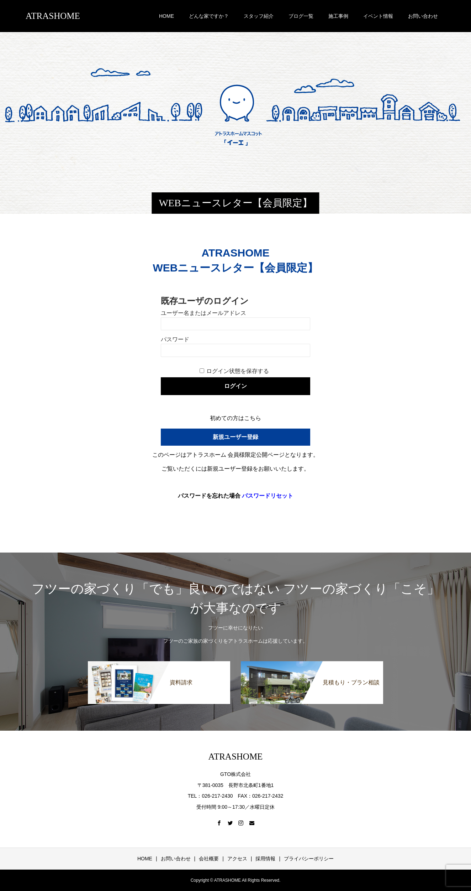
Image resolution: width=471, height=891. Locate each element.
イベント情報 (378, 16)
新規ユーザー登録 (235, 437)
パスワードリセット (267, 496)
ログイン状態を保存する (237, 371)
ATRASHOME (53, 16)
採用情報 (265, 858)
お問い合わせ (423, 16)
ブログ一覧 (301, 16)
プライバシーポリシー (309, 858)
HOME (166, 16)
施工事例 (338, 16)
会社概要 (209, 858)
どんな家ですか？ (209, 16)
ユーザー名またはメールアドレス (203, 313)
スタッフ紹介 (259, 16)
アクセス (237, 858)
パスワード (175, 339)
